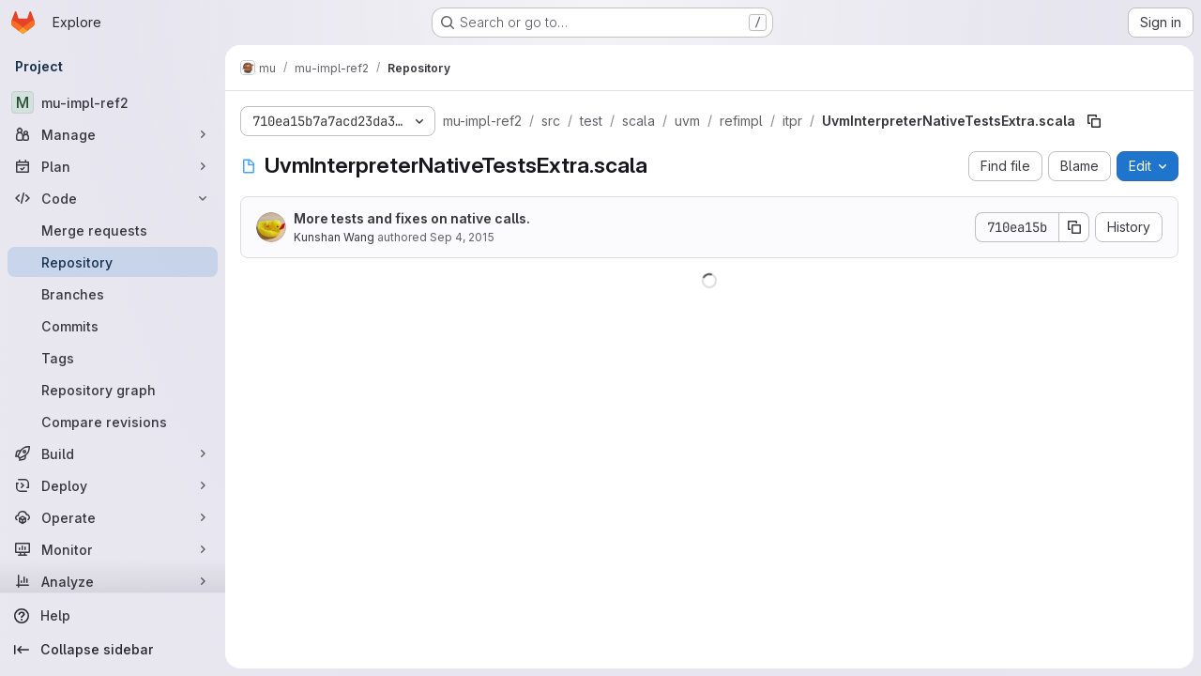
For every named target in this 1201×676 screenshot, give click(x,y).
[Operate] (113, 517)
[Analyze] (113, 581)
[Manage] (113, 134)
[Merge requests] (113, 230)
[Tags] (113, 358)
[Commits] (113, 326)
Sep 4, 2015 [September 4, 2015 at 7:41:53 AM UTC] (462, 237)
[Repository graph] (113, 390)
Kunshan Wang (334, 237)
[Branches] (113, 294)
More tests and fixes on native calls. (412, 218)
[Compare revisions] (113, 422)
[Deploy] (113, 485)
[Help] (113, 616)
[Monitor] (113, 549)
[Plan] (113, 166)
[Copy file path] (1094, 121)
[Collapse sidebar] (113, 650)
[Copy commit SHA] (1074, 227)
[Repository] (113, 262)
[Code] (113, 198)
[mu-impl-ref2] (113, 102)
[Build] (113, 453)
